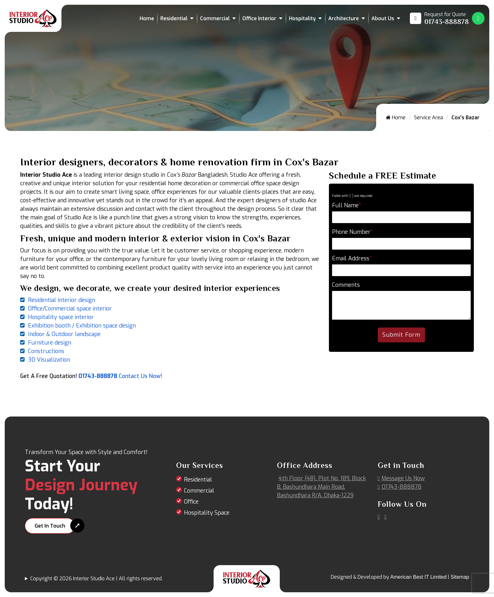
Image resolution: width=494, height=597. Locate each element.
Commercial (215, 18)
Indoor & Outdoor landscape (64, 334)
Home (147, 18)
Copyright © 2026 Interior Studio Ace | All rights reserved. (96, 578)
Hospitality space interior (61, 317)
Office (191, 501)
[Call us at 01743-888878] (439, 18)
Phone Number (352, 232)
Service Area (428, 117)
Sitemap (460, 577)
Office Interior (259, 18)
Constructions (46, 351)
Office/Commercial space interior (70, 308)
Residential (173, 18)
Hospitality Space (206, 513)
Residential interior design (61, 300)
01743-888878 (97, 376)
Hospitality (302, 18)
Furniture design (49, 342)
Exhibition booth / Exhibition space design (82, 325)
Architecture (343, 18)
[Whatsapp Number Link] (478, 18)
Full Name (346, 205)
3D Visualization (49, 360)
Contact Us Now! (140, 376)
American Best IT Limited (418, 577)
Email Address (352, 258)
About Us (382, 18)
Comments (346, 285)
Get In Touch (50, 526)
